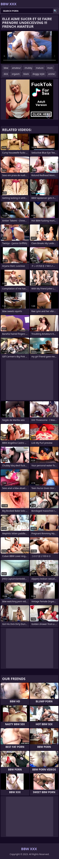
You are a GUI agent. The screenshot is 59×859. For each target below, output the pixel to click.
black (26, 73)
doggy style (39, 73)
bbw (6, 67)
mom (50, 67)
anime (51, 73)
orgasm (16, 73)
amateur (16, 67)
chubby (28, 67)
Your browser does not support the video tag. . (29, 47)
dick (6, 73)
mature (39, 67)
